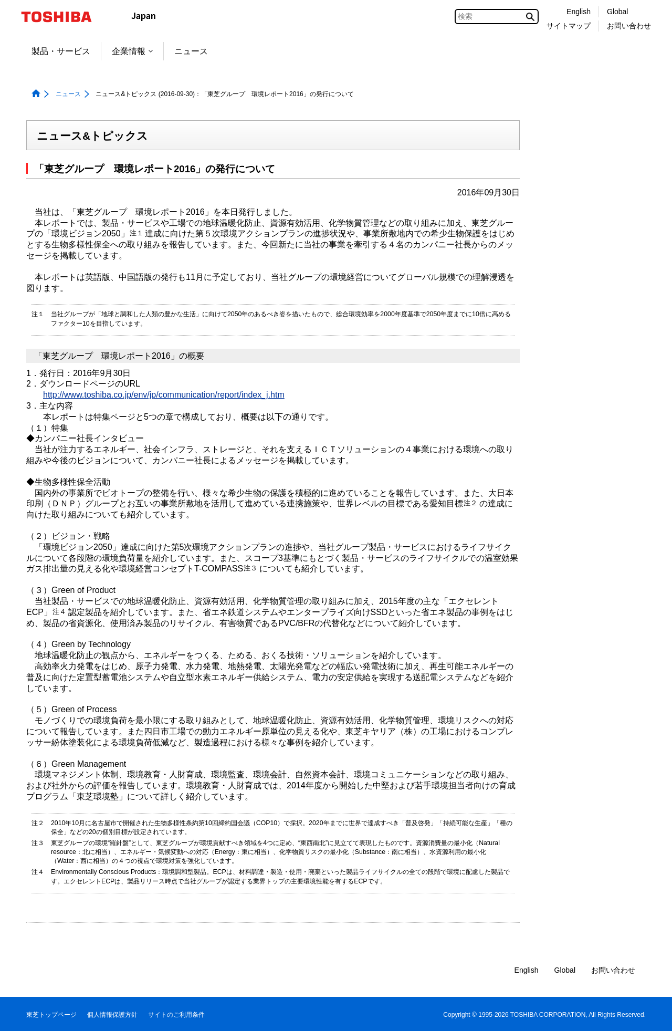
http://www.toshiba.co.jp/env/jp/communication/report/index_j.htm (164, 394)
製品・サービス (61, 51)
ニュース (191, 51)
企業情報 (132, 51)
